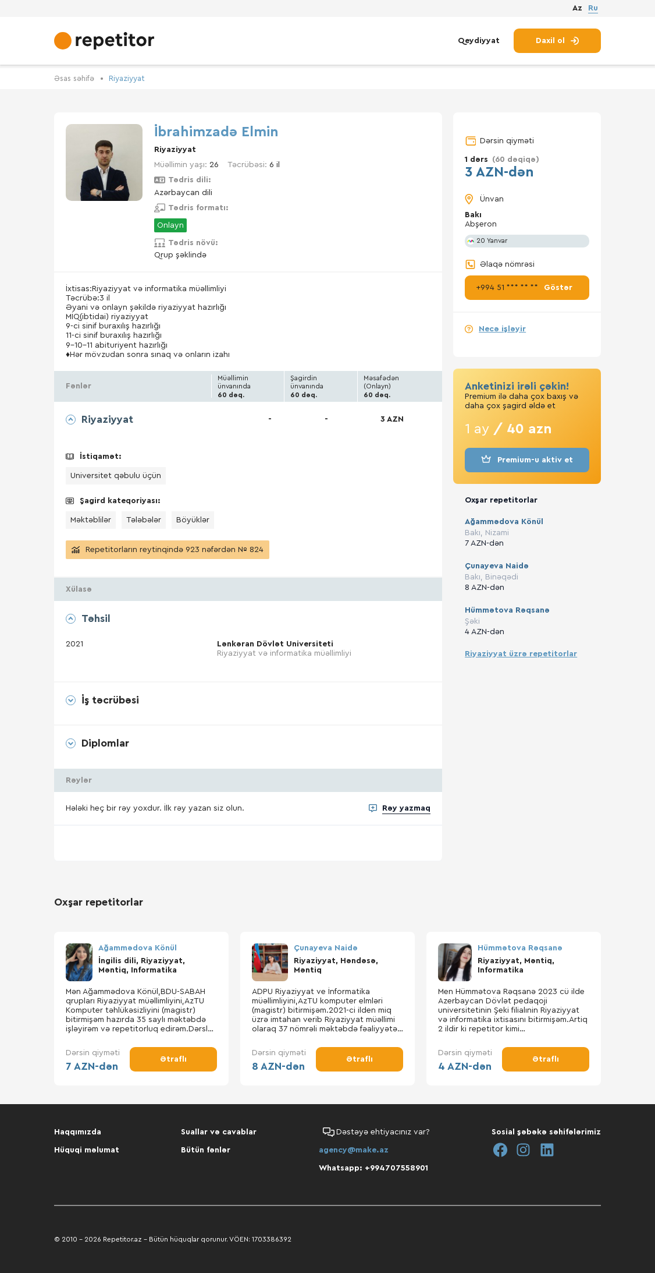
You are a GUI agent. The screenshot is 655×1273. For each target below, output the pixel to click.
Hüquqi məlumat (86, 1150)
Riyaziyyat (131, 79)
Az (577, 11)
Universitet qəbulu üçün (115, 475)
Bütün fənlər (205, 1150)
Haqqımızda (77, 1132)
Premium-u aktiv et (527, 460)
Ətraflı (173, 1066)
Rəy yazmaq (406, 815)
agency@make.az (354, 1150)
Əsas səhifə (76, 79)
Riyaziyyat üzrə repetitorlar (521, 653)
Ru (593, 10)
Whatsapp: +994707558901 (373, 1168)
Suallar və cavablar (219, 1132)
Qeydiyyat (479, 45)
